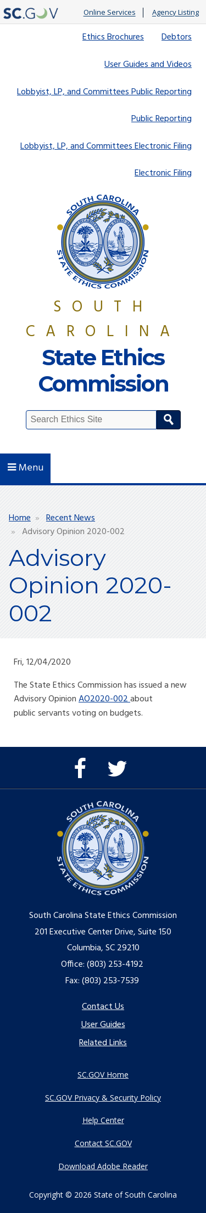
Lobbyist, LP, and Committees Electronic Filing (106, 146)
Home (20, 518)
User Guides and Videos (148, 65)
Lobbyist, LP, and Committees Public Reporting (104, 92)
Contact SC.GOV (103, 1143)
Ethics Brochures (113, 37)
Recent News (70, 518)
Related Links (103, 1043)
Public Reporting (161, 119)
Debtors (177, 37)
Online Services (109, 13)
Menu (25, 468)
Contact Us (103, 1007)
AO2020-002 (104, 699)
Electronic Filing (163, 173)
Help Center (103, 1120)
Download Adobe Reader (103, 1166)
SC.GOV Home (103, 1074)
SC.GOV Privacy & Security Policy (103, 1097)
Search (169, 419)
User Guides (103, 1025)
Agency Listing (175, 13)
